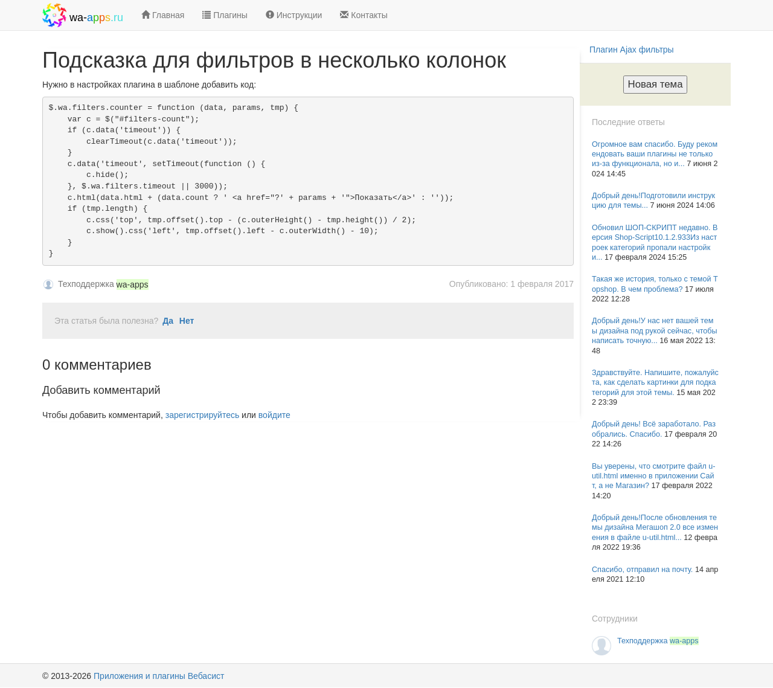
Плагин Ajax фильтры (631, 49)
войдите (274, 415)
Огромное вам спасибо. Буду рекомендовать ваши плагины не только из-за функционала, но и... (654, 154)
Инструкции (294, 15)
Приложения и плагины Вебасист (159, 676)
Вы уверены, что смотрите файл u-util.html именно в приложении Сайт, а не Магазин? (654, 476)
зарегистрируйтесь (202, 415)
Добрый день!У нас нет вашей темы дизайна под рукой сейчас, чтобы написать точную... (654, 331)
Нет (186, 321)
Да (167, 321)
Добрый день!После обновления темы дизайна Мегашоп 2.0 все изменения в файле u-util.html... (655, 527)
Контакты (363, 15)
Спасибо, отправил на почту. (643, 569)
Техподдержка (658, 641)
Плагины (225, 15)
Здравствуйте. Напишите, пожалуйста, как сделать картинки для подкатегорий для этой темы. (655, 382)
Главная (162, 15)
